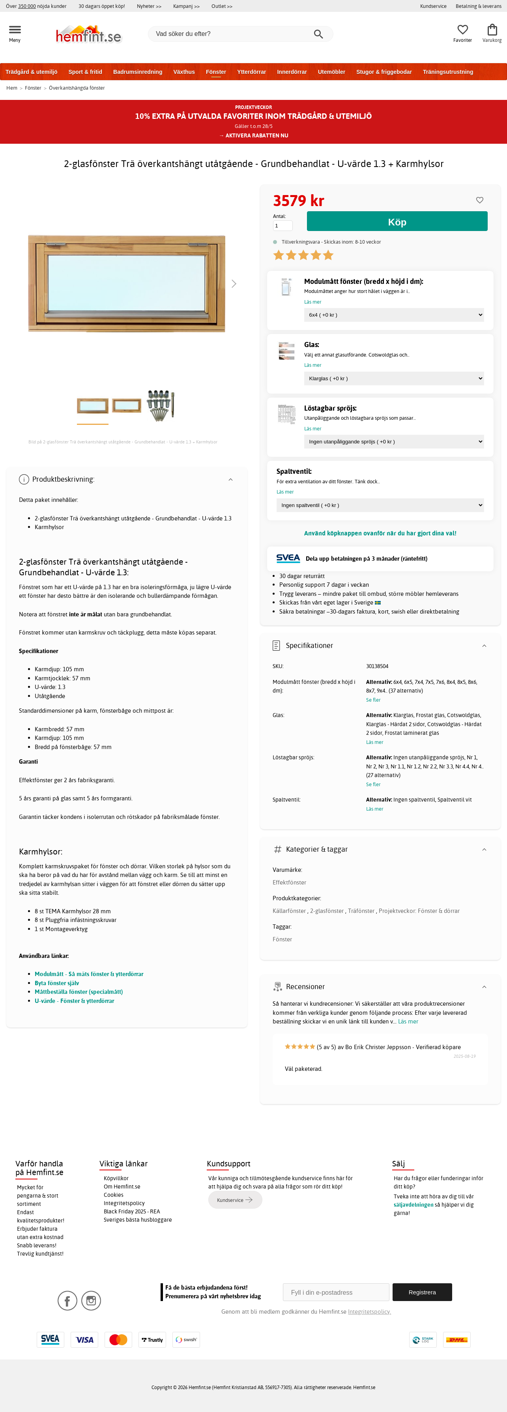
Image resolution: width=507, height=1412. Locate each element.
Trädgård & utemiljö (31, 72)
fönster (37, 595)
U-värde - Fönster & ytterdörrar (74, 1001)
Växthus (184, 72)
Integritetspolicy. (369, 1311)
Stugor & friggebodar (384, 72)
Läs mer (408, 1021)
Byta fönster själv (57, 983)
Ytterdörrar (251, 72)
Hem (11, 87)
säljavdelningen (414, 1204)
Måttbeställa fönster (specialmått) (79, 991)
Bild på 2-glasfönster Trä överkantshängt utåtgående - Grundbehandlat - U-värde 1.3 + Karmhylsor (122, 442)
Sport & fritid (85, 72)
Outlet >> (221, 6)
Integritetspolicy (124, 1203)
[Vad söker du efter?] (240, 34)
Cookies (113, 1194)
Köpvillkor (116, 1178)
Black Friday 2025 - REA (132, 1211)
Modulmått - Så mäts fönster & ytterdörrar (89, 974)
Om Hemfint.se (122, 1186)
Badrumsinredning (137, 72)
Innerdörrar (292, 72)
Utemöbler (331, 72)
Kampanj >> (186, 6)
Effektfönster (289, 882)
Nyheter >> (149, 6)
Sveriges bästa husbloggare (138, 1219)
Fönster (216, 72)
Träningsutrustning (448, 72)
